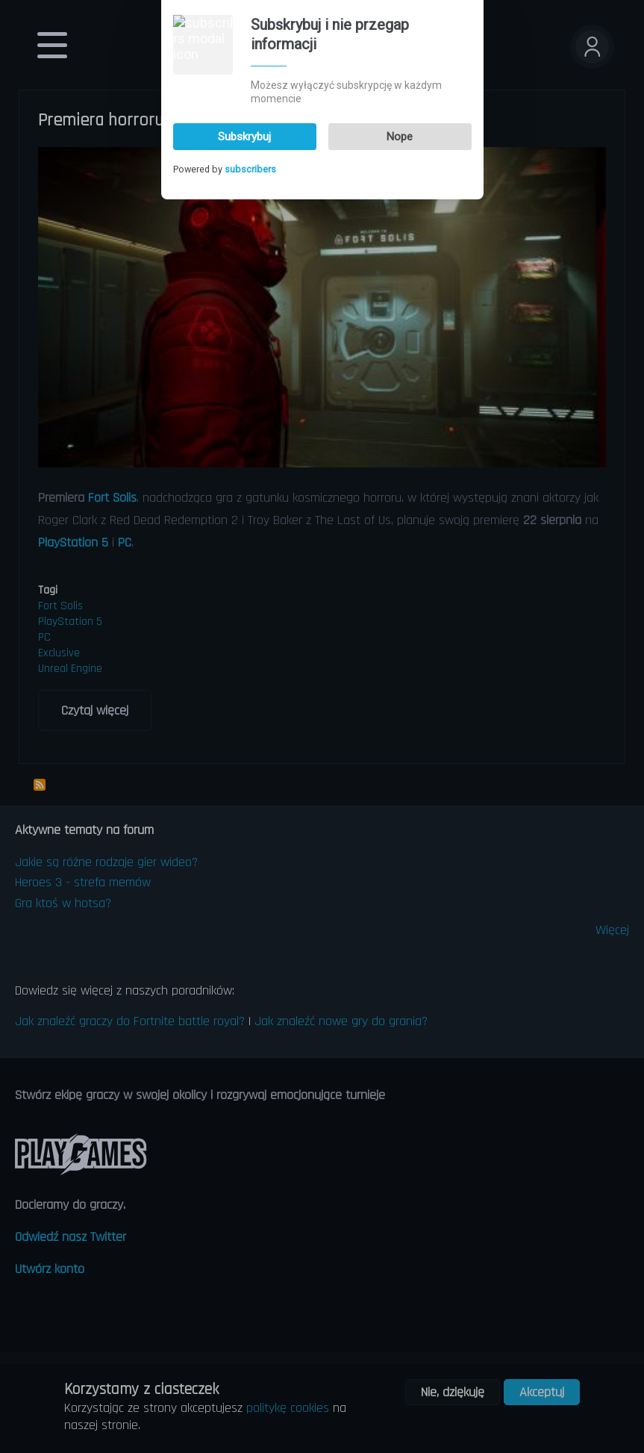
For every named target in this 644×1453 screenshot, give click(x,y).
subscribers (250, 69)
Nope (400, 36)
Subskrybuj (244, 36)
